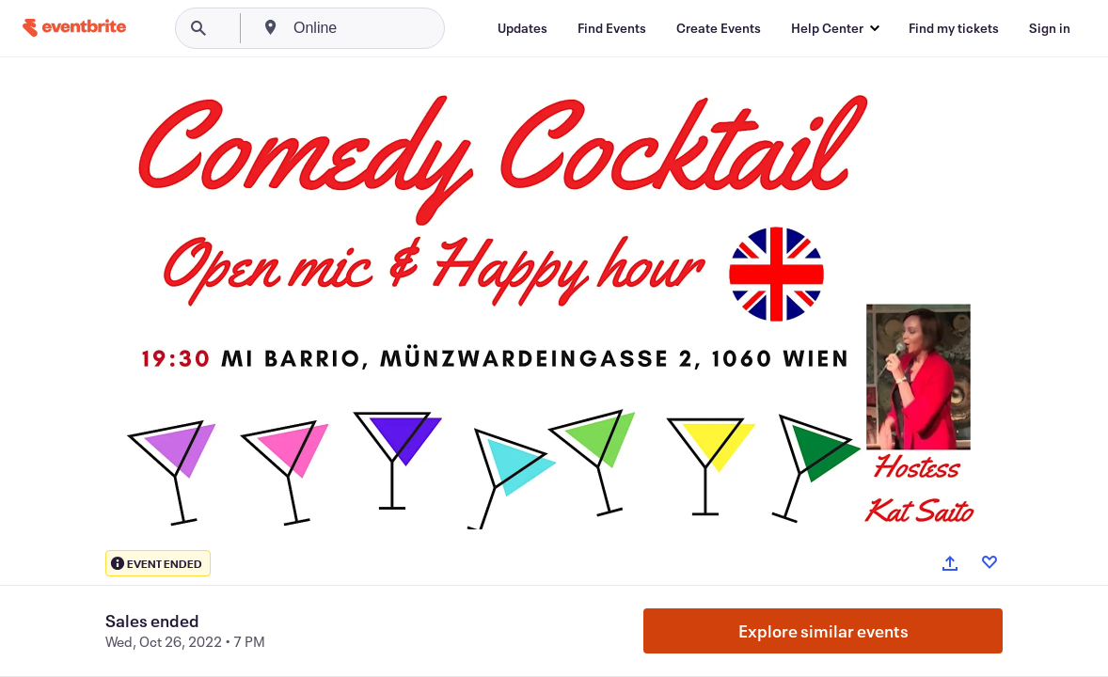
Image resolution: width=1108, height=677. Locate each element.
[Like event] (989, 562)
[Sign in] (1049, 28)
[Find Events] (611, 28)
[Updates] (522, 28)
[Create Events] (718, 28)
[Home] (74, 27)
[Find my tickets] (954, 28)
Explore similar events (823, 631)
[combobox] (387, 28)
